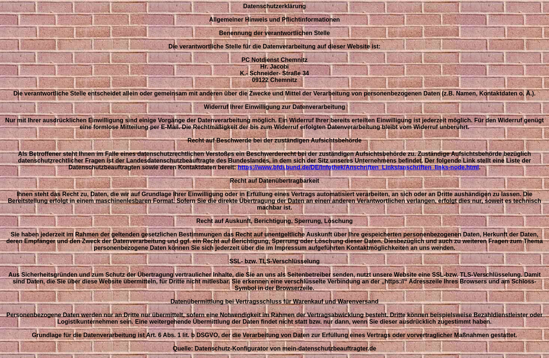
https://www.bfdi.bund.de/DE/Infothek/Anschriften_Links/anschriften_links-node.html (358, 167)
